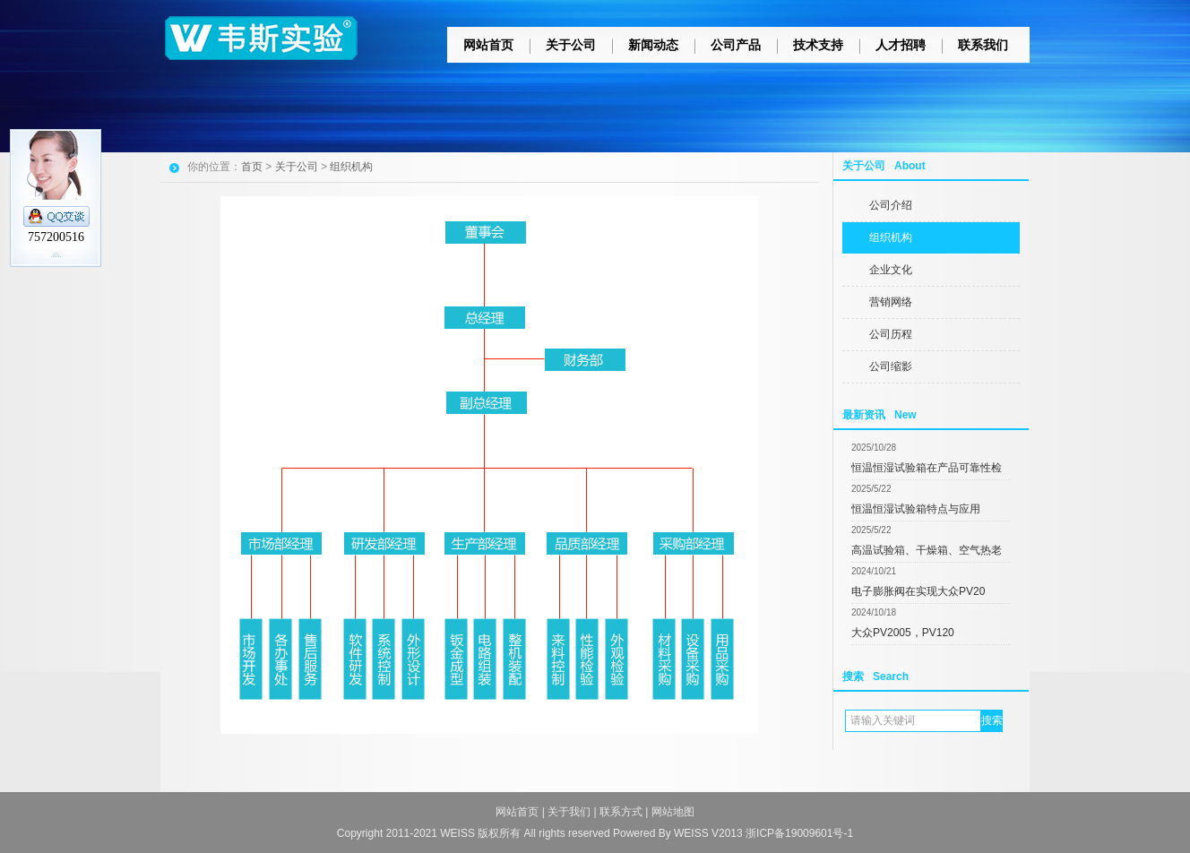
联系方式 (620, 812)
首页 (252, 166)
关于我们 (569, 812)
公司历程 (890, 334)
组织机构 (890, 237)
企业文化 (890, 269)
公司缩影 (890, 366)
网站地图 (672, 812)
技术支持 (818, 45)
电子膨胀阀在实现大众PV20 (918, 591)
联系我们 (983, 45)
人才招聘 (900, 45)
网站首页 (488, 45)
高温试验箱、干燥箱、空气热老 (926, 550)
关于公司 (571, 45)
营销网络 (890, 302)
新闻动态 (653, 45)
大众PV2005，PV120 (902, 632)
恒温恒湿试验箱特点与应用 (915, 509)
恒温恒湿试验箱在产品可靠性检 (926, 467)
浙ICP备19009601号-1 (799, 833)
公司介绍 (890, 205)
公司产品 (736, 45)
